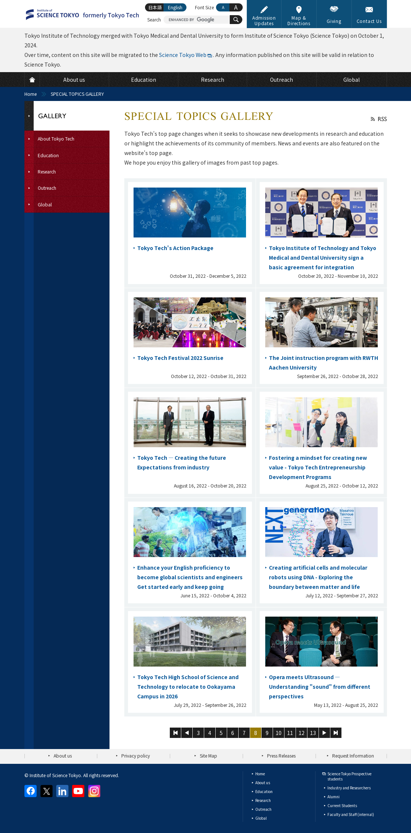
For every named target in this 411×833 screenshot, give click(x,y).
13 (313, 732)
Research (263, 800)
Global (261, 818)
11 (290, 732)
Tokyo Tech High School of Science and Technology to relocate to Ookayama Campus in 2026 (188, 686)
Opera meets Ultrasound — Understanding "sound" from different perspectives (319, 686)
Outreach (263, 809)
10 (279, 732)
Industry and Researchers (349, 787)
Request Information (353, 755)
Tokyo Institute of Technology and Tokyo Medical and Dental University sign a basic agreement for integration (322, 257)
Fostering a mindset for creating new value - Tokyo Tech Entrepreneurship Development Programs (318, 467)
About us (63, 755)
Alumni (333, 796)
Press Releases (281, 755)
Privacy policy (135, 755)
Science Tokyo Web (182, 54)
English (175, 7)
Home (30, 94)
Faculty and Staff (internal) (350, 814)
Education (264, 791)
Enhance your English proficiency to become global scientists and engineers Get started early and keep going (190, 577)
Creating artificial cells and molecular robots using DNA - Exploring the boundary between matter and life (318, 577)
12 (301, 732)
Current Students (342, 805)
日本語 (155, 7)
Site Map (208, 755)
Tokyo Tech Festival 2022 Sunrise (180, 357)
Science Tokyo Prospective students (349, 776)
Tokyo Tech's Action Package (175, 248)
